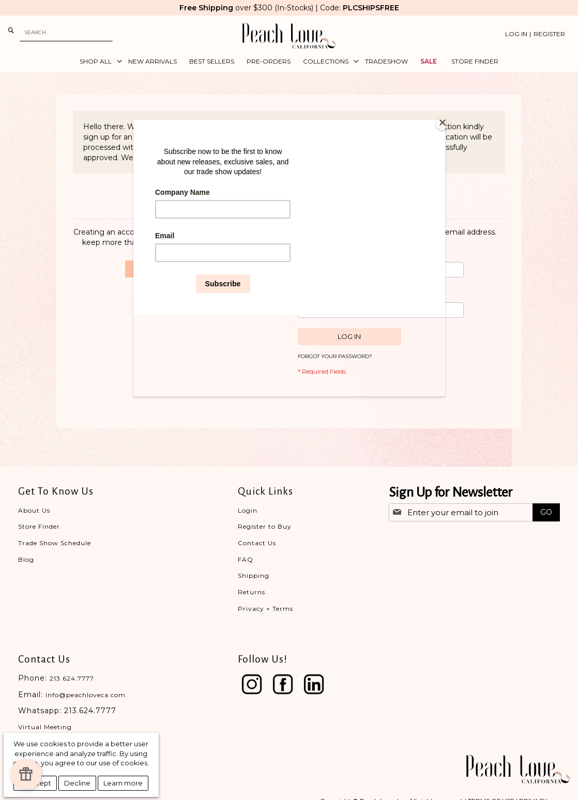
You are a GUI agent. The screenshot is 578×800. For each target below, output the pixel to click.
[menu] (289, 61)
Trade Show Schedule (54, 543)
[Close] (442, 122)
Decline (77, 783)
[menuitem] (97, 61)
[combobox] (66, 32)
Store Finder (39, 526)
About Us (34, 510)
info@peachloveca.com (85, 695)
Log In (516, 34)
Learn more (123, 783)
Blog (26, 559)
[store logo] (289, 36)
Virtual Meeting (45, 727)
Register (549, 34)
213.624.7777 (72, 678)
